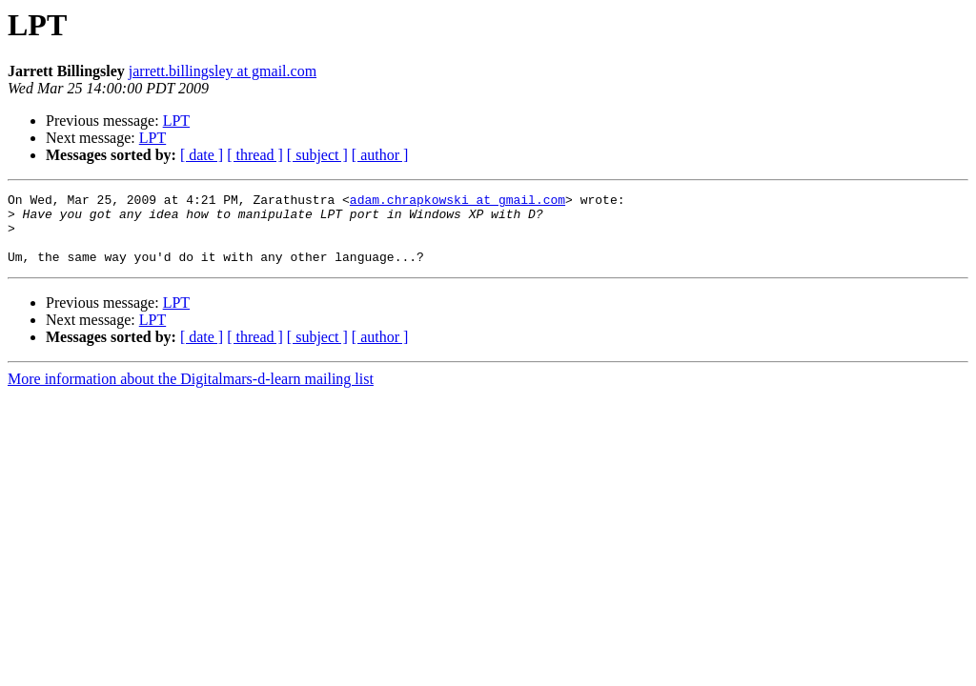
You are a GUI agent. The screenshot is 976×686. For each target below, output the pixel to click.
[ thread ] (255, 155)
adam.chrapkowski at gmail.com (457, 202)
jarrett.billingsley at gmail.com (222, 71)
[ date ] (201, 155)
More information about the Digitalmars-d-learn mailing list (191, 393)
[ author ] (380, 155)
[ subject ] (317, 155)
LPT (176, 120)
